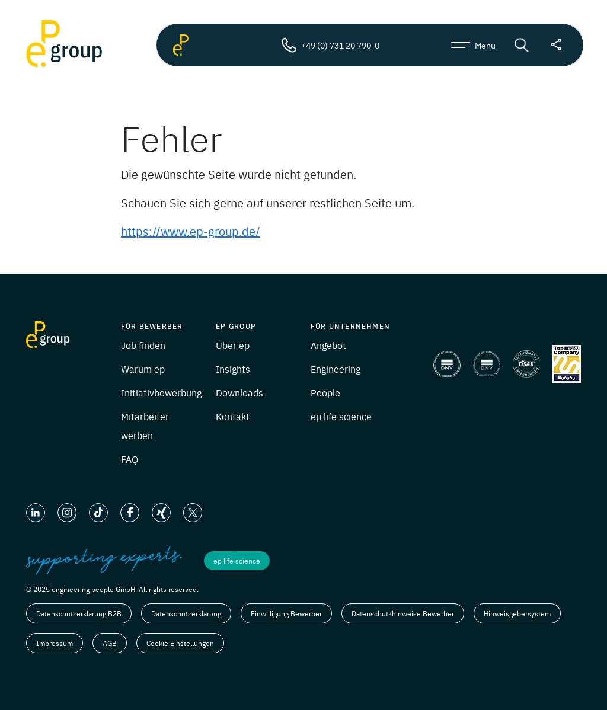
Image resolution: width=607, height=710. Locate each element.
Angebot (328, 344)
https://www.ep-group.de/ (190, 231)
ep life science (341, 416)
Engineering (335, 368)
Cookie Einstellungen (180, 643)
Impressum (54, 643)
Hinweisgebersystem (517, 613)
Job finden (143, 344)
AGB (110, 643)
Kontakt (233, 416)
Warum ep (143, 368)
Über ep (233, 344)
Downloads (239, 392)
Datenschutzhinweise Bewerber (403, 613)
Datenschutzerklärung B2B (79, 613)
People (325, 392)
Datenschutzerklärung (186, 613)
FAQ (129, 458)
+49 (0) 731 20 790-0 (330, 45)
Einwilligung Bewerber (286, 613)
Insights (233, 368)
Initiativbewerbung (161, 392)
